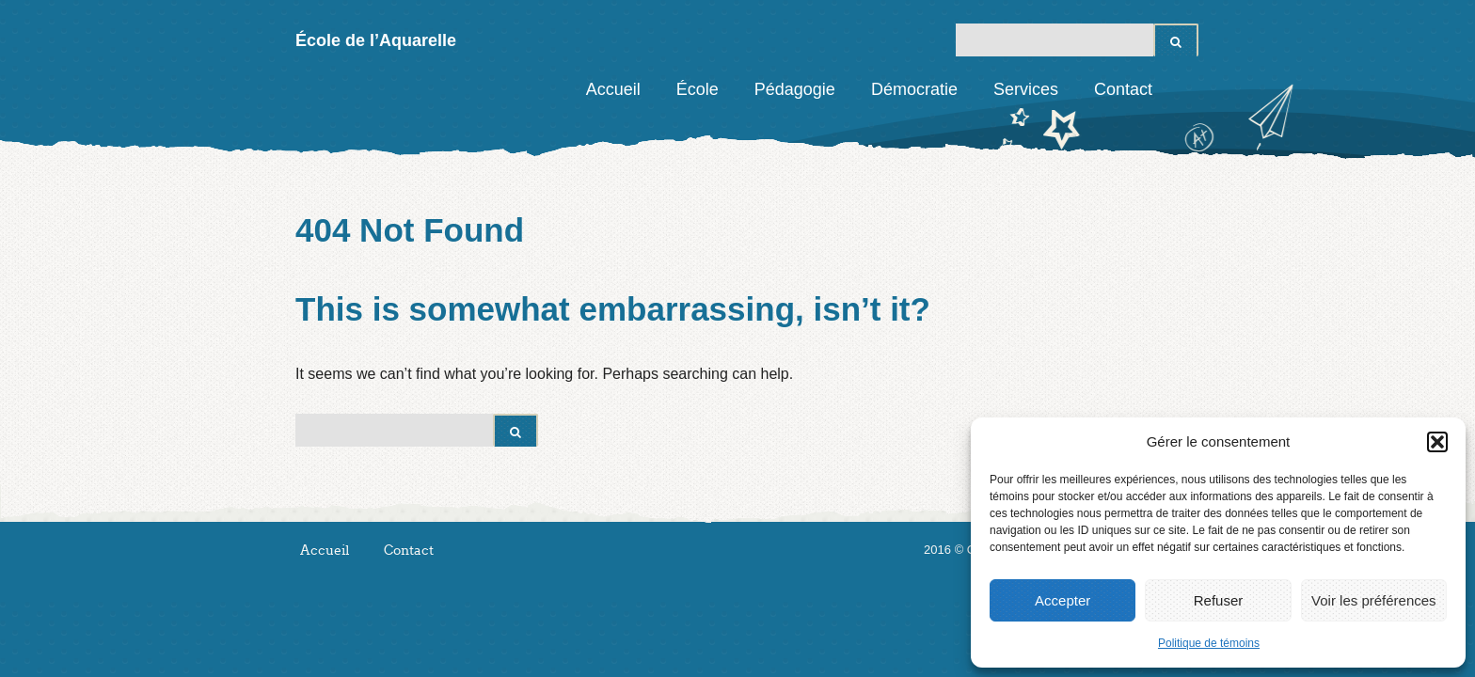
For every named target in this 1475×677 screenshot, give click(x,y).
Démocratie (914, 89)
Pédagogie (794, 89)
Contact (1123, 89)
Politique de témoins (1209, 643)
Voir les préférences (1373, 600)
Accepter (1062, 600)
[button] (1437, 442)
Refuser (1219, 600)
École (697, 89)
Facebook (1184, 89)
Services (1025, 89)
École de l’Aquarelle (375, 40)
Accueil (613, 89)
